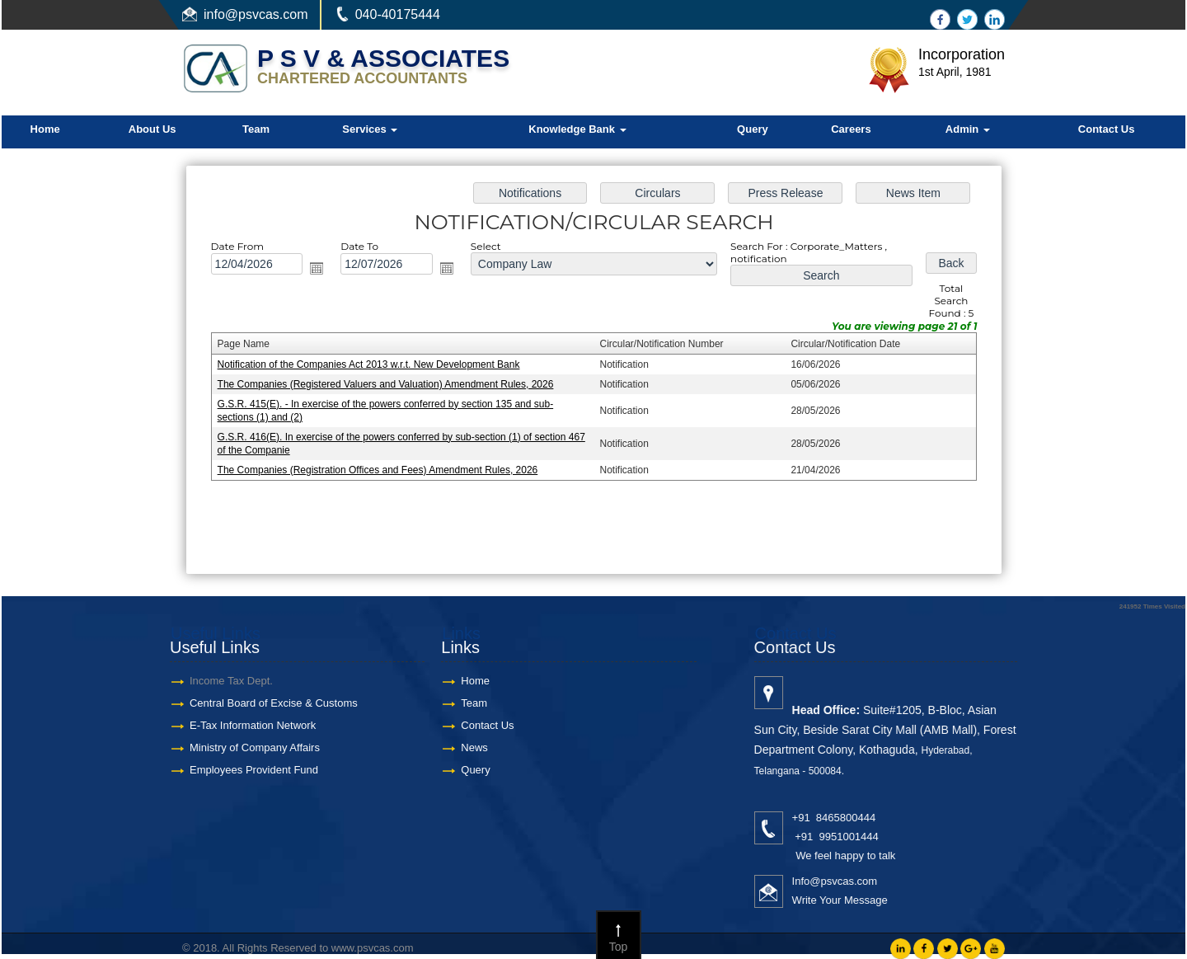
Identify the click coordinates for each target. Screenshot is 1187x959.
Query (752, 129)
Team (256, 129)
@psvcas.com (266, 14)
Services (369, 129)
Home (45, 129)
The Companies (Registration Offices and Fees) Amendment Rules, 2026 (380, 468)
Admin (967, 129)
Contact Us (1106, 129)
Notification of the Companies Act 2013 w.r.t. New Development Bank (372, 364)
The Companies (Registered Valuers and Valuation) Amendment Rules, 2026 (388, 383)
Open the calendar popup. (321, 270)
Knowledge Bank (577, 129)
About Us (152, 129)
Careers (850, 129)
